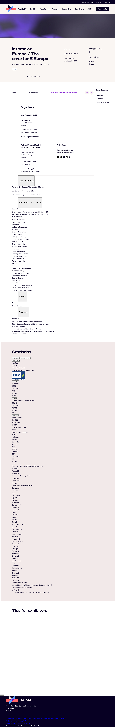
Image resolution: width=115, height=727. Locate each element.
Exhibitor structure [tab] (25, 358)
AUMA (89, 9)
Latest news (79, 9)
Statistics (100, 99)
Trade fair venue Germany (49, 9)
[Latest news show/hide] (85, 9)
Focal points (66, 9)
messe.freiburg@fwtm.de (30, 169)
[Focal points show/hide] (72, 9)
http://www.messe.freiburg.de (31, 171)
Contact (98, 2)
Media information (88, 2)
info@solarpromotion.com (30, 137)
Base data (100, 95)
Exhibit (32, 9)
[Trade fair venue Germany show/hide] (59, 9)
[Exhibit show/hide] (37, 9)
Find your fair (103, 9)
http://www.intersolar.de (65, 153)
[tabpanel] (53, 413)
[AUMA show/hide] (93, 9)
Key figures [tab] (16, 358)
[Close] (2, 714)
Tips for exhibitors (103, 102)
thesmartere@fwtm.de (65, 150)
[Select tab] (16, 361)
